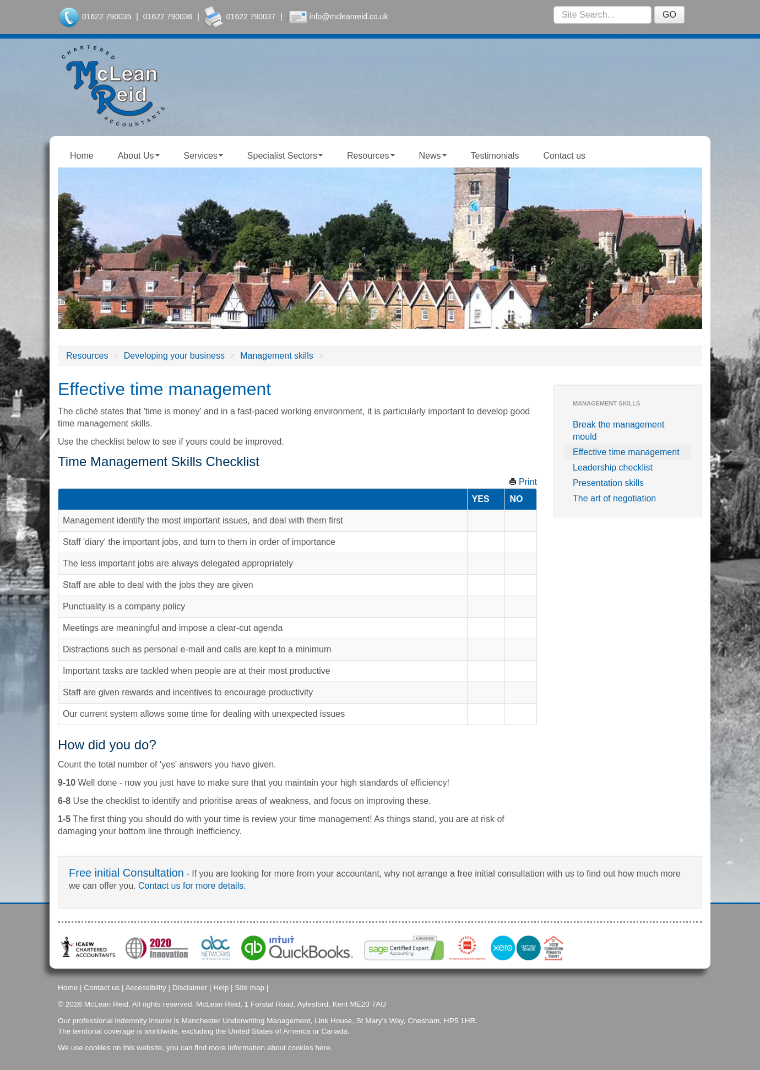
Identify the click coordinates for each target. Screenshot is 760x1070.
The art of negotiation (614, 498)
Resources (370, 155)
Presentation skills (608, 483)
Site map (249, 986)
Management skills (276, 355)
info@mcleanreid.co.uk (349, 16)
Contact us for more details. (192, 885)
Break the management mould (618, 430)
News (433, 155)
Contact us (564, 155)
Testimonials (495, 155)
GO (669, 14)
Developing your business (174, 355)
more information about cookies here (269, 1046)
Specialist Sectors (285, 155)
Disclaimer (189, 986)
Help (221, 986)
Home (82, 155)
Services (203, 155)
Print (523, 482)
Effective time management (626, 452)
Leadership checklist (613, 467)
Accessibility (146, 986)
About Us (139, 155)
